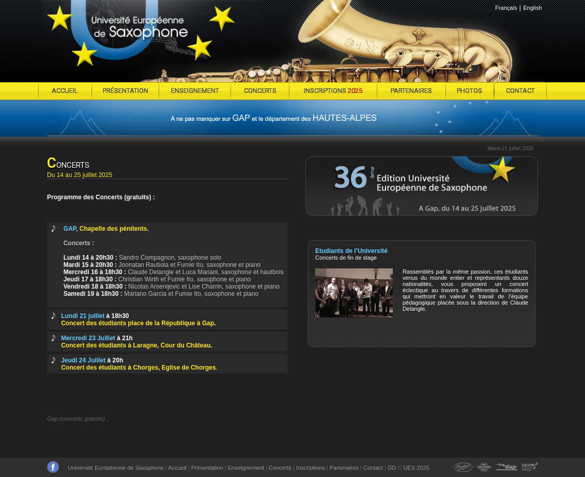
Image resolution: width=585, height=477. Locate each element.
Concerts (280, 468)
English (532, 8)
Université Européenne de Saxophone (116, 468)
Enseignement (246, 468)
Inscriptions (310, 468)
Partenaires (344, 468)
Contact (373, 468)
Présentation (207, 468)
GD (392, 468)
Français (506, 8)
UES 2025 (416, 468)
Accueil (177, 468)
